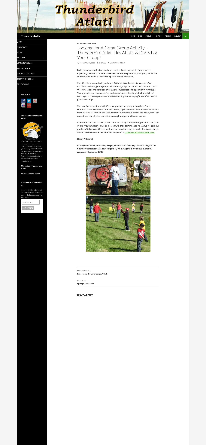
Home (132, 36)
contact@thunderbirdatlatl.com (139, 132)
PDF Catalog (26, 85)
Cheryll (102, 63)
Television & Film (28, 79)
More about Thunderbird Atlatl (32, 166)
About (148, 36)
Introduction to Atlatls (29, 171)
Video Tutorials (28, 63)
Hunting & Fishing (29, 74)
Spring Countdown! (118, 282)
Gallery (177, 36)
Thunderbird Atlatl (31, 36)
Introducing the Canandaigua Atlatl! (118, 272)
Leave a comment (117, 63)
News (79, 43)
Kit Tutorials (27, 69)
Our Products (89, 43)
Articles (25, 58)
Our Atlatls (26, 47)
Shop (140, 36)
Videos (168, 36)
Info (158, 36)
